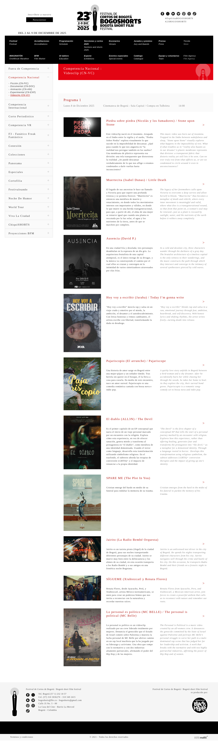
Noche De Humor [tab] (29, 195)
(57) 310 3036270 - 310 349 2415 (60, 707)
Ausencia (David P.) (122, 238)
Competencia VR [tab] (29, 122)
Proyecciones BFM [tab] (29, 230)
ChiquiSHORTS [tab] (29, 221)
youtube (173, 14)
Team (168, 54)
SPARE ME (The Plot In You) (128, 481)
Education (63, 54)
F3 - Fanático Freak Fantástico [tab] (29, 132)
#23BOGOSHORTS (175, 22)
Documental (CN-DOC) (22, 83)
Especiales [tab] (29, 169)
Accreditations (41, 42)
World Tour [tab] (29, 204)
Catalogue (138, 54)
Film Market (39, 54)
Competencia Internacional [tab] (29, 103)
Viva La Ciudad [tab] (29, 213)
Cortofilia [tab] (29, 178)
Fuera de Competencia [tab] (29, 65)
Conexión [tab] (29, 143)
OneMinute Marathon (19, 54)
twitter (168, 14)
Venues (114, 42)
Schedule (65, 42)
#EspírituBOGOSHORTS (178, 18)
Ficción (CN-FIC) (19, 80)
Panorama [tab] (29, 160)
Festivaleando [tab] (29, 186)
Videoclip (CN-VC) (20, 92)
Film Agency (188, 54)
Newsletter (40, 20)
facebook (162, 14)
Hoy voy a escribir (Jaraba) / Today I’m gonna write (149, 298)
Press (162, 42)
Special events (117, 54)
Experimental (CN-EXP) (22, 89)
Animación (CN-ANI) (21, 86)
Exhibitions (89, 54)
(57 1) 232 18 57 (59, 703)
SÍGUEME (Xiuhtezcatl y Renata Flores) (138, 585)
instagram (189, 14)
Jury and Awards (142, 42)
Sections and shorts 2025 (95, 44)
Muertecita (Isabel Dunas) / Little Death (139, 180)
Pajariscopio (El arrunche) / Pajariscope (139, 361)
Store (186, 42)
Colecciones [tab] (29, 151)
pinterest (184, 14)
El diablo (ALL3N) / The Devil (130, 419)
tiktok (194, 14)
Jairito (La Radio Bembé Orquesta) (135, 543)
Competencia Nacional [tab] (29, 74)
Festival (13, 42)
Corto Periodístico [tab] (29, 113)
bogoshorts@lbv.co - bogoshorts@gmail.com (60, 710)
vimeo (178, 14)
